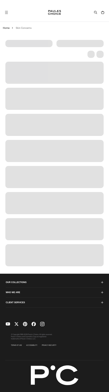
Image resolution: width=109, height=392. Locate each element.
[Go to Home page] (54, 12)
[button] (6, 12)
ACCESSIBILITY (31, 345)
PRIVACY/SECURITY (49, 345)
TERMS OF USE (16, 345)
